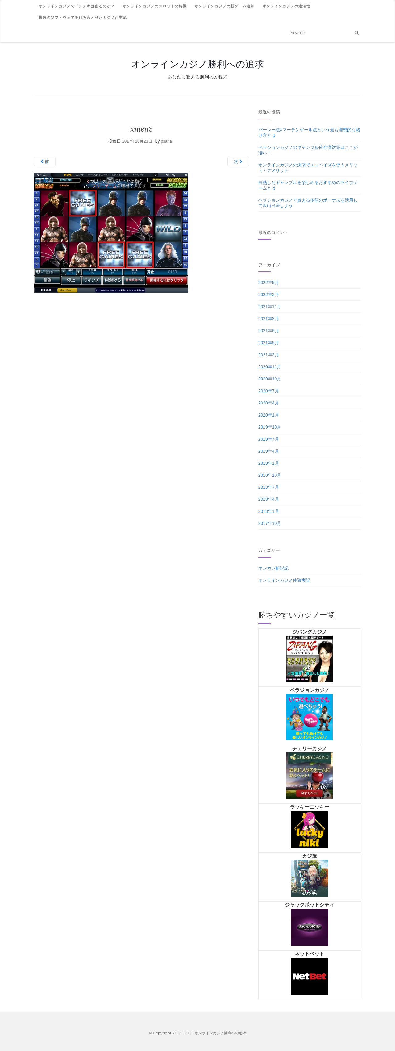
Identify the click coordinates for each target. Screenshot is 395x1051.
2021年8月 (268, 318)
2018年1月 (268, 511)
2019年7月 (268, 439)
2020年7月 (268, 390)
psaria (166, 141)
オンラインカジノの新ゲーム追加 (224, 6)
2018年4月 (268, 499)
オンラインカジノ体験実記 (284, 580)
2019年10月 (269, 427)
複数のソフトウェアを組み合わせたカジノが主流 (83, 17)
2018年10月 (269, 475)
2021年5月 (268, 342)
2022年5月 (268, 282)
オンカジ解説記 (273, 568)
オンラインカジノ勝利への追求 (197, 64)
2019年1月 (268, 463)
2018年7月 (268, 487)
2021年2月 (268, 354)
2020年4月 (268, 402)
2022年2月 (268, 294)
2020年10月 (269, 378)
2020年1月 (268, 414)
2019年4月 (268, 451)
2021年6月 (268, 330)
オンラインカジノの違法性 (286, 6)
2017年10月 (269, 523)
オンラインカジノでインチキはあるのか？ (77, 6)
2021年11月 (269, 306)
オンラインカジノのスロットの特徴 (155, 6)
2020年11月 (269, 366)
